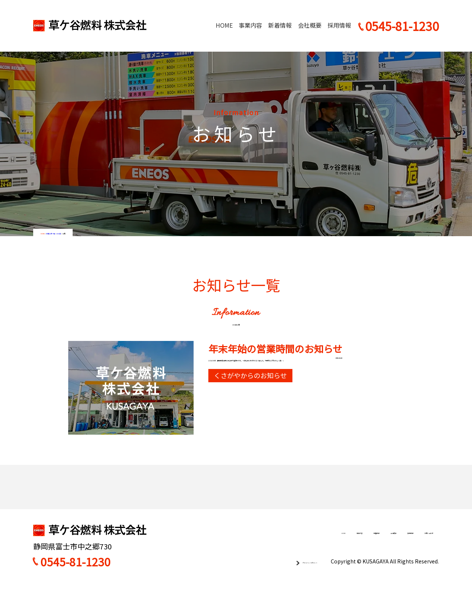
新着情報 (280, 25)
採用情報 (339, 25)
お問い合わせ (415, 543)
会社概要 (310, 25)
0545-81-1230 (76, 573)
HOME (224, 25)
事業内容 (250, 25)
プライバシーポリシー (287, 572)
